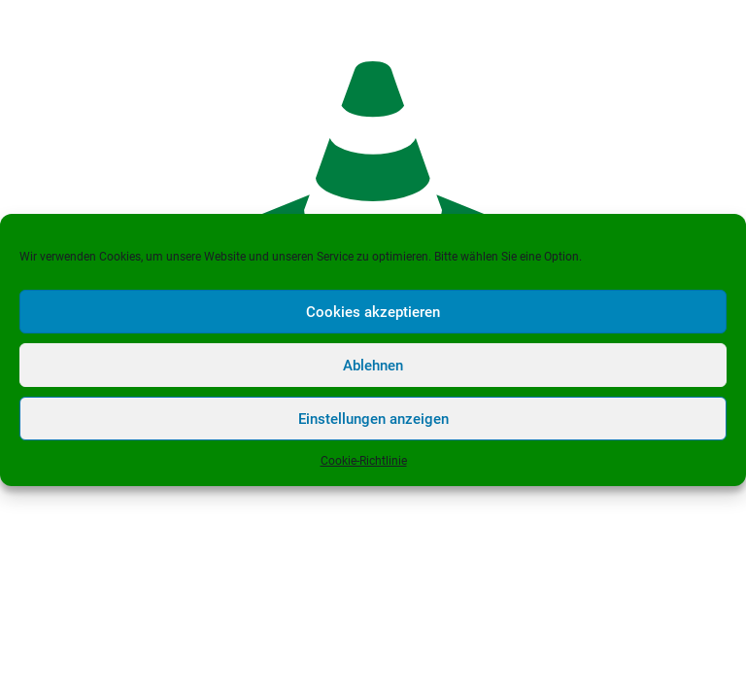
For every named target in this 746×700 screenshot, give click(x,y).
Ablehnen (373, 365)
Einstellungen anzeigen (373, 419)
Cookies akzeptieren (373, 312)
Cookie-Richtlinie (364, 461)
